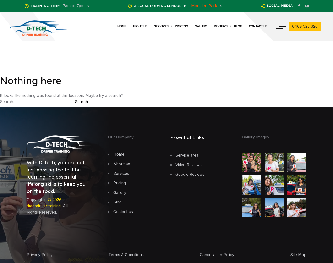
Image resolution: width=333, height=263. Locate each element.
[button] (317, 236)
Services (161, 26)
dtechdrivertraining (44, 206)
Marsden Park (204, 5)
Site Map (298, 254)
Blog (238, 26)
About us (139, 26)
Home (121, 26)
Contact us (258, 26)
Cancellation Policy (217, 254)
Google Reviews (189, 174)
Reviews (221, 26)
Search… (8, 101)
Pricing (181, 26)
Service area (186, 155)
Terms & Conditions (126, 254)
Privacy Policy (40, 254)
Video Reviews (188, 164)
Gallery (201, 26)
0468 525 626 (305, 26)
